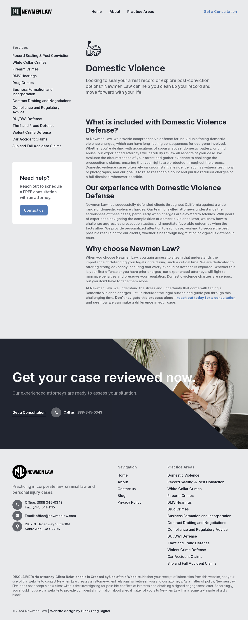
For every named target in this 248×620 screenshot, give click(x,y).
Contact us (34, 210)
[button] (142, 11)
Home (96, 11)
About (114, 11)
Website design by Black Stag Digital (80, 611)
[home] (31, 11)
